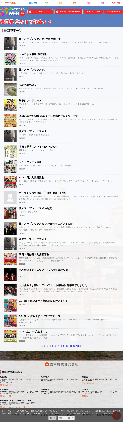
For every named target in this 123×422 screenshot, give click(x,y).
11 (71, 346)
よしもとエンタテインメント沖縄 (14, 407)
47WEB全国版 (10, 3)
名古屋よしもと (89, 383)
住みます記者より (113, 12)
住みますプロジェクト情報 (70, 12)
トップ (41, 12)
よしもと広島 (7, 396)
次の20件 (77, 346)
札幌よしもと (7, 385)
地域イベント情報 (93, 12)
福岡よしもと (88, 396)
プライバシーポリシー (93, 413)
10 (67, 346)
